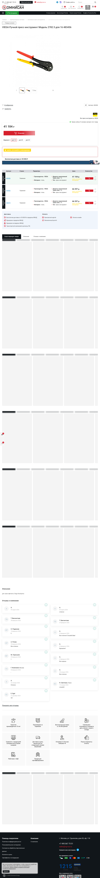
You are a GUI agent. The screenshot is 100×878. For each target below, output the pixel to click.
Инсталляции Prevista (62, 13)
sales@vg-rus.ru (41, 2)
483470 (8, 203)
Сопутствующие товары (11, 236)
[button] (53, 90)
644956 (8, 190)
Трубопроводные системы (17, 19)
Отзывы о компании (40, 236)
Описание (26, 236)
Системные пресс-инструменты (36, 19)
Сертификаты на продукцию (10, 857)
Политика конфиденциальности (11, 841)
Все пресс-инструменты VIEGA (89, 118)
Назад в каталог (9, 23)
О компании (34, 841)
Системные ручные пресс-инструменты (59, 19)
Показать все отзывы (10, 705)
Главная (4, 19)
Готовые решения (50, 13)
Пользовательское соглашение (11, 845)
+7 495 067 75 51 (10, 2)
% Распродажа (12, 13)
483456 (8, 178)
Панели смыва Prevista (75, 13)
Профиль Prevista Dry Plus (89, 13)
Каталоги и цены (7, 854)
